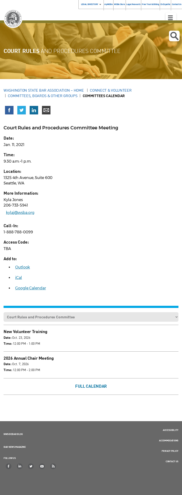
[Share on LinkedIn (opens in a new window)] (34, 110)
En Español (165, 4)
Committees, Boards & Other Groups (42, 95)
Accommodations (168, 440)
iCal (18, 277)
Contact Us (172, 461)
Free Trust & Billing (150, 4)
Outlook (22, 267)
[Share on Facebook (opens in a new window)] (9, 110)
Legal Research (133, 4)
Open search (174, 36)
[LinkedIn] (20, 466)
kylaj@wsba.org (20, 212)
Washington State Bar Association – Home (44, 90)
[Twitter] (31, 466)
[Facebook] (9, 466)
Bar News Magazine (15, 446)
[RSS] (53, 466)
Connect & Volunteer (111, 90)
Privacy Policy (170, 450)
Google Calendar (30, 288)
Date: (7, 337)
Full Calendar (91, 386)
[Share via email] (46, 110)
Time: (8, 343)
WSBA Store (119, 4)
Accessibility (170, 430)
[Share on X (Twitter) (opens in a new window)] (21, 110)
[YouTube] (42, 466)
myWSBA (108, 4)
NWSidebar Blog (13, 434)
